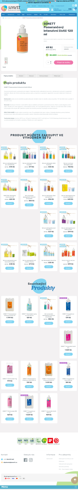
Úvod (28, 6)
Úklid (23, 14)
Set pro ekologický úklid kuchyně (49, 164)
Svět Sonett (49, 459)
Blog (52, 6)
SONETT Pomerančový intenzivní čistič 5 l (48, 380)
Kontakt (34, 6)
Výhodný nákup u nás (43, 6)
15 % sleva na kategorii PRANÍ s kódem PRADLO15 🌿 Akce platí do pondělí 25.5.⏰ (29, 1)
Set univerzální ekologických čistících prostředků (29, 197)
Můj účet (56, 9)
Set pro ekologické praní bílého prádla (68, 229)
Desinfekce (53, 14)
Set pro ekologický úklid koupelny (29, 164)
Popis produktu (9, 76)
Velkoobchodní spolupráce (65, 465)
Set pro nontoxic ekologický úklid (68, 164)
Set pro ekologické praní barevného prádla (10, 261)
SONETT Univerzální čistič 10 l (68, 347)
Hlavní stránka (7, 17)
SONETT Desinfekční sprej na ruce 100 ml (29, 315)
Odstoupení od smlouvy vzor (66, 459)
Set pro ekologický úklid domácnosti (49, 196)
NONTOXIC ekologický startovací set (10, 196)
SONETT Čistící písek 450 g (9, 412)
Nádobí (35, 14)
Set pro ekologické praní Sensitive (49, 229)
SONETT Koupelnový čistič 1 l (68, 315)
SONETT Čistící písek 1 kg (9, 379)
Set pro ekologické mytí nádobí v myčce (29, 261)
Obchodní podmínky (64, 467)
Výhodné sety (11, 14)
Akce (3, 14)
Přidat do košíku (63, 62)
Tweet (4, 67)
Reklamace (61, 462)
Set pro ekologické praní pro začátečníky (10, 164)
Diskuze (33, 76)
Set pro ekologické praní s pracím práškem (68, 196)
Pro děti (46, 14)
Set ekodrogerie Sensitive (48, 261)
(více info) (70, 55)
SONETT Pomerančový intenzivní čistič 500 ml (29, 380)
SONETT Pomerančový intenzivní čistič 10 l (9, 315)
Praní (18, 14)
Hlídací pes (60, 76)
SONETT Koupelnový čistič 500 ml (68, 380)
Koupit (10, 171)
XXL (40, 14)
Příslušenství (72, 14)
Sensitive (29, 14)
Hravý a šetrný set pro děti (68, 261)
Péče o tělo (62, 14)
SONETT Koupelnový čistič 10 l (29, 412)
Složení (22, 76)
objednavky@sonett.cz (10, 463)
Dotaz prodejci (46, 76)
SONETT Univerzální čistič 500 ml (48, 412)
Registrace (58, 10)
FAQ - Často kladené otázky (66, 470)
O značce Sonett (60, 6)
